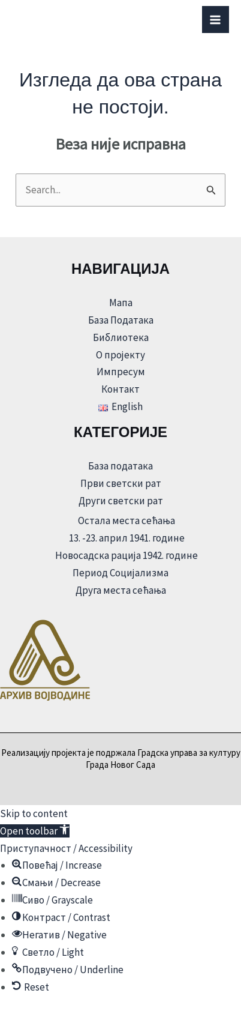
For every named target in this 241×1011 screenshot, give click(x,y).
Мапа (120, 302)
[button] (35, 830)
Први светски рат (120, 483)
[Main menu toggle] (216, 20)
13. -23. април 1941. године (127, 538)
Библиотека (121, 337)
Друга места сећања (121, 590)
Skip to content (34, 813)
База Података (120, 320)
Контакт (120, 389)
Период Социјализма (120, 572)
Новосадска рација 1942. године (126, 555)
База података (120, 465)
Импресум (121, 371)
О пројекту (120, 354)
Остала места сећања (126, 520)
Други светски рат (121, 500)
